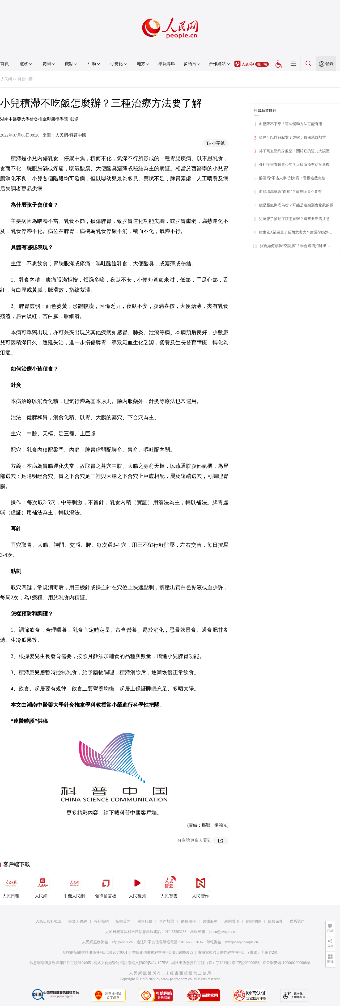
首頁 (4, 63)
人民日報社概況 (49, 921)
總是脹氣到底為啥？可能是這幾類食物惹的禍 (296, 205)
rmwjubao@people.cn (241, 942)
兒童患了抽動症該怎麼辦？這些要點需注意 (294, 219)
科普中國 (25, 79)
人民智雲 (169, 886)
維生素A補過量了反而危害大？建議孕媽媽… (295, 232)
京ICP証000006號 (246, 963)
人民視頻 (137, 886)
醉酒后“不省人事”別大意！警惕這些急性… (294, 178)
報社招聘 (101, 921)
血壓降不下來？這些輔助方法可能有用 (290, 124)
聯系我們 (297, 921)
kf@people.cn (122, 942)
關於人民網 (78, 921)
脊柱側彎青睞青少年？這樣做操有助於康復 (294, 165)
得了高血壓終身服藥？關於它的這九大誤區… (296, 151)
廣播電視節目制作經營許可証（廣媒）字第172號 (238, 952)
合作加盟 (166, 921)
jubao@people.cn (222, 932)
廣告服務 (144, 921)
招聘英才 (123, 921)
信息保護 (275, 921)
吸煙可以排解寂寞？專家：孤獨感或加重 (292, 137)
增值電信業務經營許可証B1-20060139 (162, 952)
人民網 (6, 79)
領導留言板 (105, 886)
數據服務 (210, 921)
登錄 (329, 63)
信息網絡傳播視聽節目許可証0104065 (60, 963)
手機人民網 (74, 886)
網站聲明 (231, 921)
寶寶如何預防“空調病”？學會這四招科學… (295, 246)
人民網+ (42, 886)
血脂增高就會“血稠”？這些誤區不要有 (290, 192)
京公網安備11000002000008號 (286, 963)
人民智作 (200, 886)
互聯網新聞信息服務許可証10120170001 (95, 952)
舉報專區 (166, 63)
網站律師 (253, 921)
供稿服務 (188, 921)
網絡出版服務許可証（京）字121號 (200, 963)
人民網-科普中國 (70, 135)
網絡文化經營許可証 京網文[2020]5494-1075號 (131, 963)
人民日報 (11, 886)
